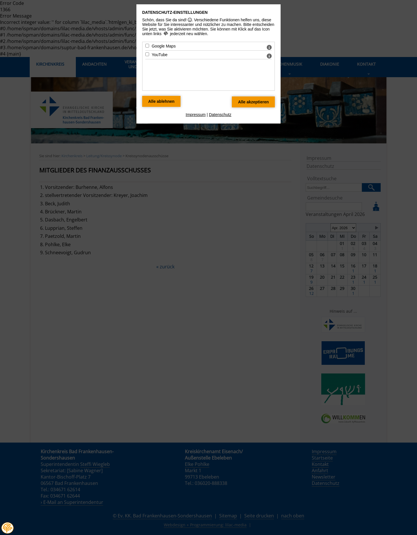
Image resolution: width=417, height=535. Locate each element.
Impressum (196, 114)
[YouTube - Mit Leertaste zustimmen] (147, 54)
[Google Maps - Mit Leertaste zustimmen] (147, 46)
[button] (7, 528)
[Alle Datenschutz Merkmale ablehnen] (161, 101)
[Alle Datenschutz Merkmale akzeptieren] (253, 101)
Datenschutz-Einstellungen (175, 12)
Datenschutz (220, 114)
